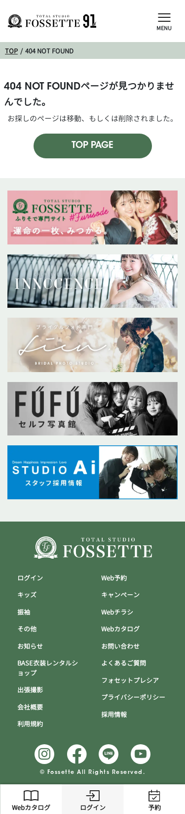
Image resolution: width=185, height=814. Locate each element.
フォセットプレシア (130, 680)
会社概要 (30, 707)
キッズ (27, 594)
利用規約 (30, 723)
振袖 (23, 612)
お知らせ (30, 646)
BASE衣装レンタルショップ (47, 668)
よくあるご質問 (123, 663)
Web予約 (114, 578)
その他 (27, 628)
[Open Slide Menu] (164, 16)
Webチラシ (117, 612)
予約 (154, 799)
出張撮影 (30, 689)
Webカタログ (31, 799)
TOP (11, 51)
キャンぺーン (120, 594)
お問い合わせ (120, 646)
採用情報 (114, 714)
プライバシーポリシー (133, 697)
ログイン (93, 799)
